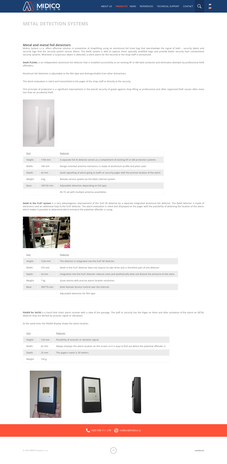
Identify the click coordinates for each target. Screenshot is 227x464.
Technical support (168, 6)
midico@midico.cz (130, 430)
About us (106, 6)
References (146, 6)
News (133, 6)
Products (122, 6)
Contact (188, 6)
